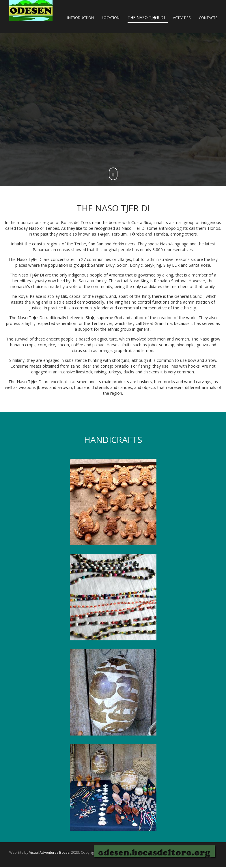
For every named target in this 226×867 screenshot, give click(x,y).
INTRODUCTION (80, 17)
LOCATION (110, 17)
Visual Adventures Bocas (49, 852)
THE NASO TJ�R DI (146, 17)
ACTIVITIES (182, 17)
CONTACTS (208, 17)
